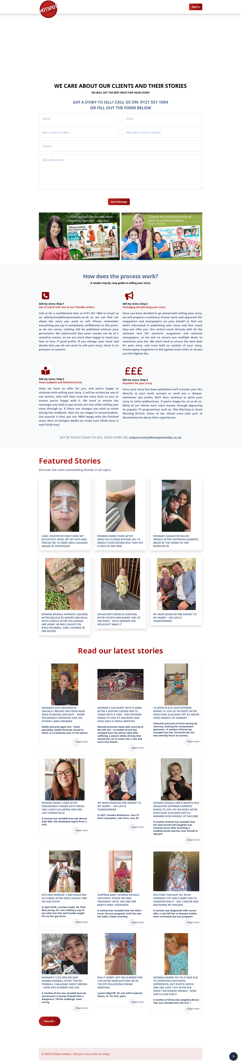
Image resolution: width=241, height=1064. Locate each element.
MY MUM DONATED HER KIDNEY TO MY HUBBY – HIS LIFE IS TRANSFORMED (175, 617)
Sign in (196, 6)
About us (92, 6)
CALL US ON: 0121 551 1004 (142, 102)
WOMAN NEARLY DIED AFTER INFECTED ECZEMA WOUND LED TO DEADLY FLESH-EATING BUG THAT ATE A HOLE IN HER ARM (120, 541)
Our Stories (108, 6)
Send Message (119, 201)
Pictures (124, 6)
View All (49, 1021)
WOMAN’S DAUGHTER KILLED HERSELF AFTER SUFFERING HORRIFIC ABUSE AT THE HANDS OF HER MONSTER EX (176, 541)
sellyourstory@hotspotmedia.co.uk (155, 437)
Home (79, 6)
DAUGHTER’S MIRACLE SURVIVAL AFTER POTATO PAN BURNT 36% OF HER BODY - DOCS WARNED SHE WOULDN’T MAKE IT (119, 619)
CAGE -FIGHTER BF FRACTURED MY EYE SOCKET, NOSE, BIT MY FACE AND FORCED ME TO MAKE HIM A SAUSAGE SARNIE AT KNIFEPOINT (65, 541)
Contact (138, 6)
